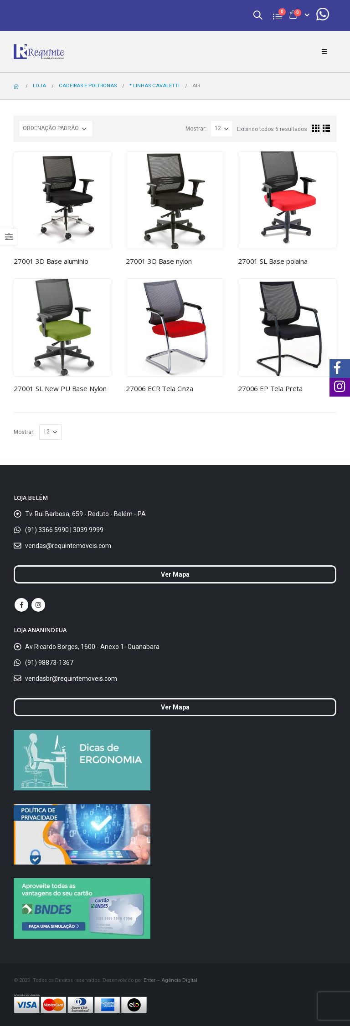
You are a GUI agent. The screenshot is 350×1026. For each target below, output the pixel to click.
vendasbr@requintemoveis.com (71, 678)
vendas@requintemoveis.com (68, 545)
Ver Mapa (175, 574)
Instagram (38, 605)
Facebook (21, 605)
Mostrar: (195, 129)
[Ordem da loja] (55, 128)
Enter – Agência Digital (170, 980)
